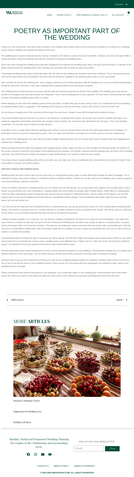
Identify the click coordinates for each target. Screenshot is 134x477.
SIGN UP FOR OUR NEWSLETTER (97, 441)
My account (118, 15)
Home (49, 15)
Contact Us (43, 466)
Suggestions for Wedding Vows (27, 411)
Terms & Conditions (84, 466)
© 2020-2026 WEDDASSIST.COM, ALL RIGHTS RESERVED (67, 473)
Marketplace (64, 15)
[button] (126, 4)
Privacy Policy (61, 466)
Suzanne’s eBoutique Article (26, 400)
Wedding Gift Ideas (22, 422)
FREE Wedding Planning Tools (92, 15)
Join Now (119, 4)
